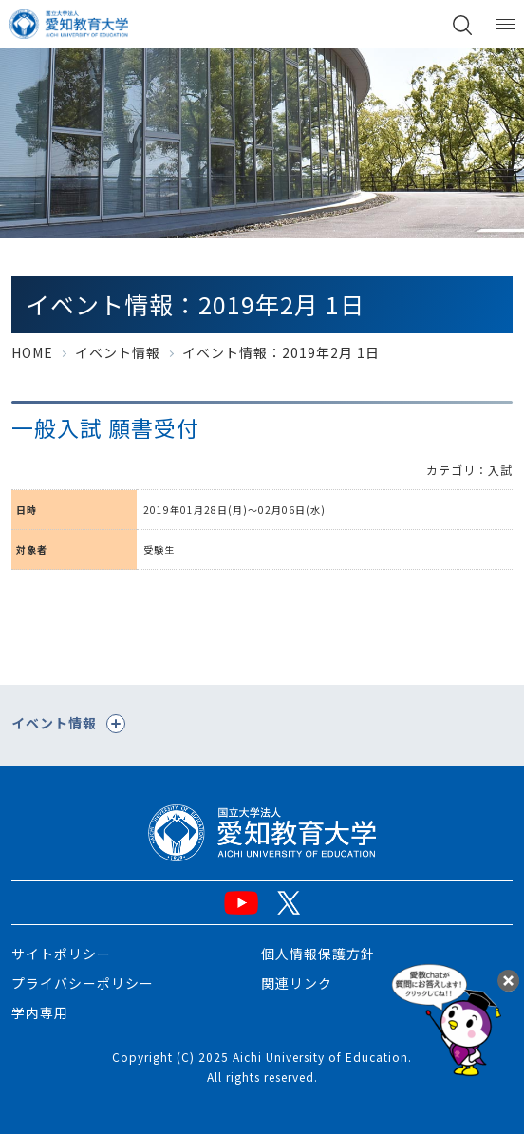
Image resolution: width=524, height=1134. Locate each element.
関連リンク (296, 982)
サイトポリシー (61, 953)
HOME (32, 352)
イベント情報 (117, 352)
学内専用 (39, 1012)
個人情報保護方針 (318, 953)
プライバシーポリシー (82, 982)
